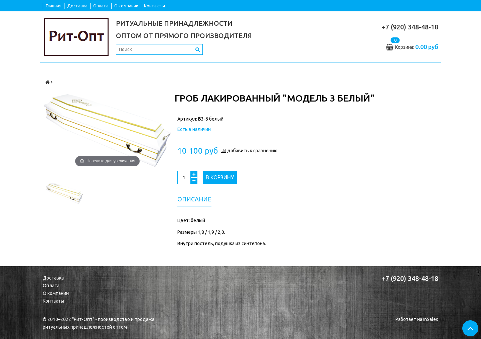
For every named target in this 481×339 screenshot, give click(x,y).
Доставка (77, 5)
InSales (430, 319)
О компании (126, 5)
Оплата (101, 5)
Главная (53, 5)
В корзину (220, 177)
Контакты (154, 5)
